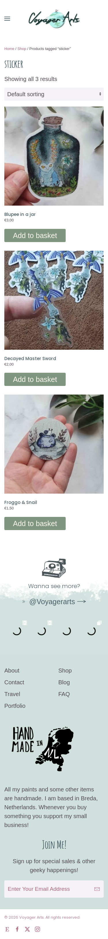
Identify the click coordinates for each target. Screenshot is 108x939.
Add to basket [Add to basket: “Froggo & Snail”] (35, 523)
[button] (7, 18)
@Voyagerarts (48, 602)
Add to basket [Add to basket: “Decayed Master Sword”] (35, 379)
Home (9, 49)
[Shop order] (54, 94)
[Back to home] (54, 18)
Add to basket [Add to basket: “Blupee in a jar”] (35, 235)
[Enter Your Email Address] (54, 889)
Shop (22, 49)
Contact (14, 682)
